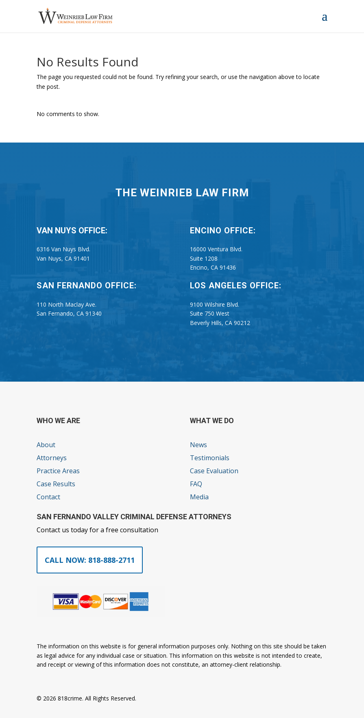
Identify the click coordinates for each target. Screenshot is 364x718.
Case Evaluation (214, 470)
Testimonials (209, 457)
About (46, 444)
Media (199, 496)
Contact (48, 496)
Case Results (56, 483)
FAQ (196, 483)
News (198, 444)
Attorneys (52, 457)
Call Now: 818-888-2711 (90, 560)
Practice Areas (58, 470)
